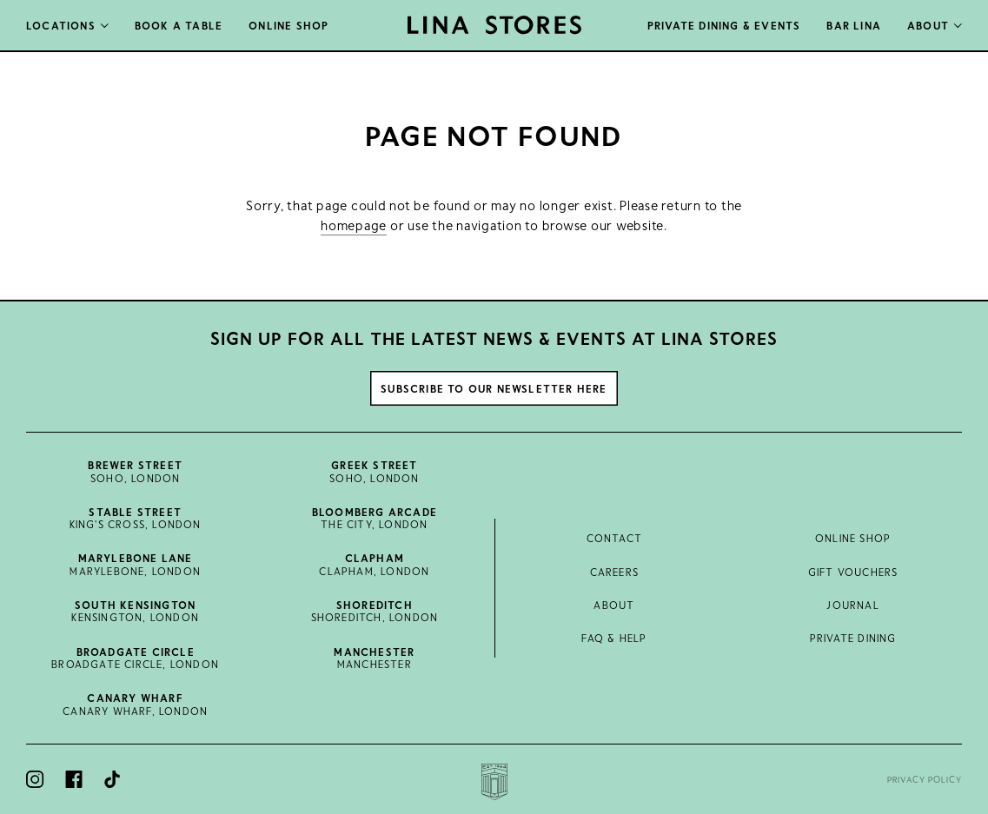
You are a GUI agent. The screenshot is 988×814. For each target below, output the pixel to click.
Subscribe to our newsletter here (494, 388)
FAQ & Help (614, 638)
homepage (354, 225)
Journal (852, 605)
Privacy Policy (924, 779)
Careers (614, 572)
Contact (614, 538)
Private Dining (853, 638)
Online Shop (853, 538)
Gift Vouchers (853, 572)
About (613, 605)
